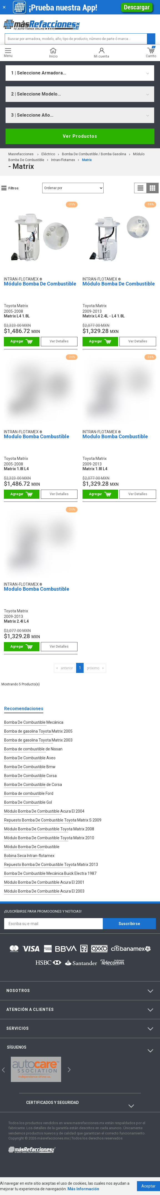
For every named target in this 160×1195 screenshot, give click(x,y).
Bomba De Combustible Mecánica (33, 722)
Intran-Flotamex (63, 160)
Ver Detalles (59, 341)
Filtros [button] (13, 188)
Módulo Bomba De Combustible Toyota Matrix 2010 (49, 838)
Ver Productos (80, 136)
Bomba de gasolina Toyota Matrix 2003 (38, 740)
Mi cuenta (101, 53)
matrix (87, 160)
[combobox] (80, 73)
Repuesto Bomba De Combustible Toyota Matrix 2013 (51, 864)
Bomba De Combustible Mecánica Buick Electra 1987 (50, 873)
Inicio (53, 53)
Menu (8, 52)
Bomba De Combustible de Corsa (33, 784)
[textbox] (80, 38)
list (140, 188)
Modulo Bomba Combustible (36, 436)
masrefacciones (21, 154)
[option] (36, 1069)
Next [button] (68, 1069)
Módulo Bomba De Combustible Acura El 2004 (44, 811)
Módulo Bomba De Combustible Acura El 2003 (44, 891)
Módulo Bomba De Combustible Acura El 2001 (44, 882)
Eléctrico (48, 154)
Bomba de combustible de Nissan (33, 749)
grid (152, 188)
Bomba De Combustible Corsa (30, 775)
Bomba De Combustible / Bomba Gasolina (94, 154)
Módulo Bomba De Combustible (40, 284)
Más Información (83, 1189)
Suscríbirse (129, 923)
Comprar (21, 341)
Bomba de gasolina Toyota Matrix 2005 (38, 731)
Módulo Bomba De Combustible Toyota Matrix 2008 (49, 829)
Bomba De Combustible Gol (28, 802)
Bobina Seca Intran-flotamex (29, 855)
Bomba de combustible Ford (28, 793)
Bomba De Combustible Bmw (30, 767)
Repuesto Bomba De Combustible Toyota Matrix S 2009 (52, 820)
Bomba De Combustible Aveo (30, 758)
